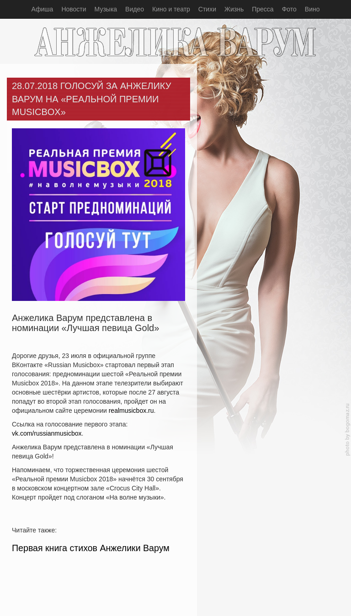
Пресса (262, 9)
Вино (312, 9)
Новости (73, 9)
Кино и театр (171, 9)
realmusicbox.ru (131, 410)
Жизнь (234, 9)
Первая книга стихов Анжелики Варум (91, 548)
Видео (134, 9)
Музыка (106, 9)
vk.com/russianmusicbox (47, 433)
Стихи (207, 9)
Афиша (42, 9)
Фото (289, 9)
